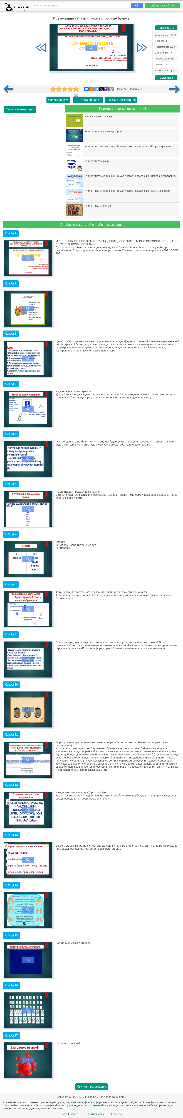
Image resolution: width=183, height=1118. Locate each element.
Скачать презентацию (20, 109)
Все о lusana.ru (70, 1113)
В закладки (166, 77)
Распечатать (166, 27)
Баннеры (116, 1113)
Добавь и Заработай (162, 5)
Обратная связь (95, 1113)
